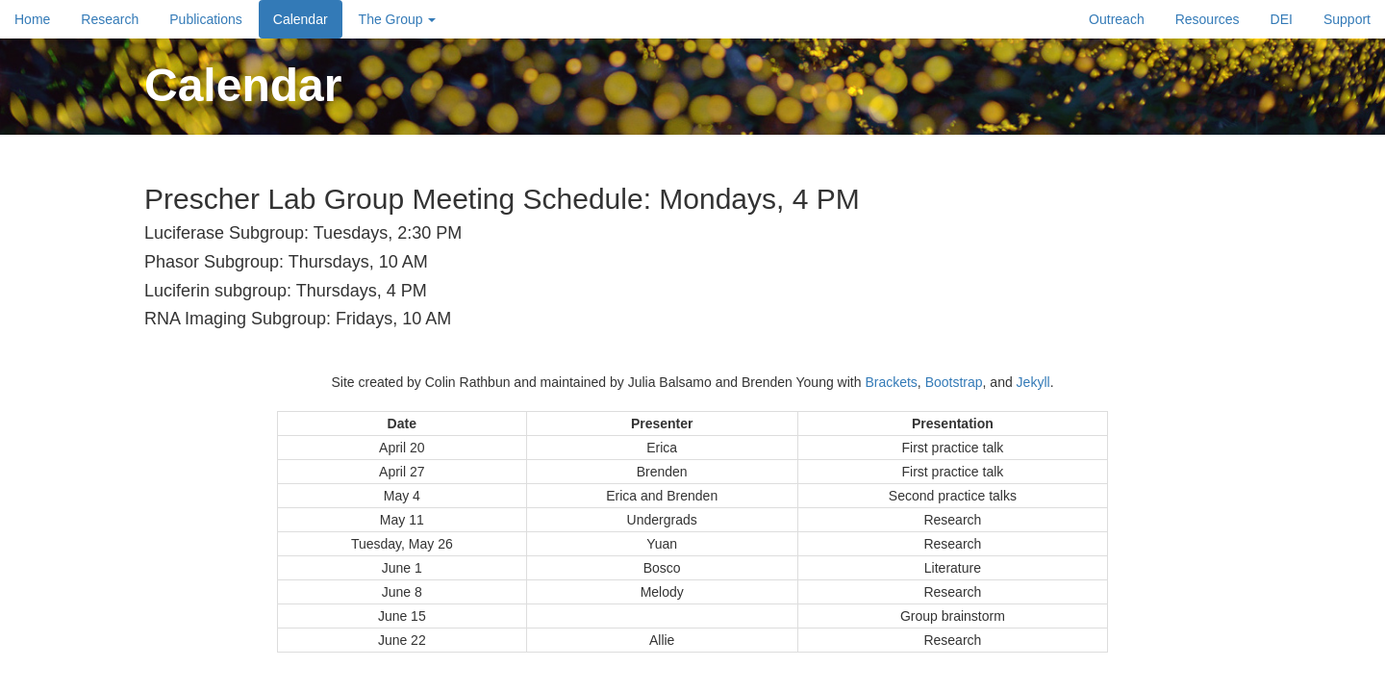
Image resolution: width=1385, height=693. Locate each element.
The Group (398, 19)
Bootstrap (954, 382)
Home (32, 19)
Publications (205, 19)
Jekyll (1033, 382)
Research (109, 19)
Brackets (891, 382)
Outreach (1117, 19)
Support (1347, 19)
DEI (1282, 19)
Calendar (300, 19)
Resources (1207, 19)
